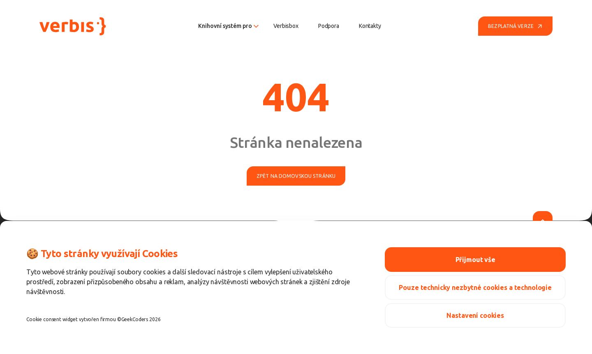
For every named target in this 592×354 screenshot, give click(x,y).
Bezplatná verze (515, 26)
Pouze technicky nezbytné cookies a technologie (475, 287)
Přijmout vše (475, 259)
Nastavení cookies (475, 315)
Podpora (328, 26)
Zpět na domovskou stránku (296, 176)
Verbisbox (285, 26)
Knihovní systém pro (228, 26)
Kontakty (370, 26)
